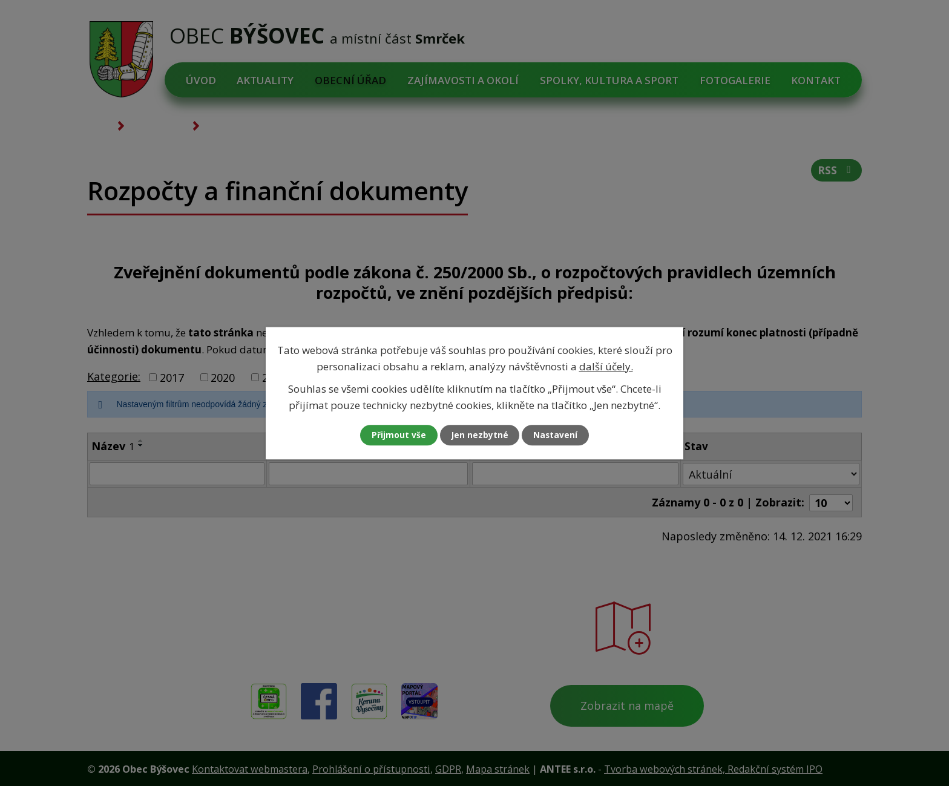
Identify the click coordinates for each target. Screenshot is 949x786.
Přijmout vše (396, 435)
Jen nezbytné (479, 435)
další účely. (606, 366)
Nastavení (558, 435)
